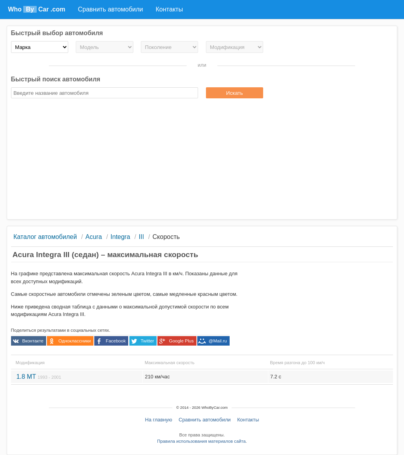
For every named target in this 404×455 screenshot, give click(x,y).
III (141, 236)
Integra (120, 236)
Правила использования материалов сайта (201, 441)
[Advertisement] (202, 160)
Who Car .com (36, 9)
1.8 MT (38, 376)
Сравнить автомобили (205, 420)
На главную (158, 420)
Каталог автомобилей (45, 236)
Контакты (248, 420)
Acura (94, 236)
